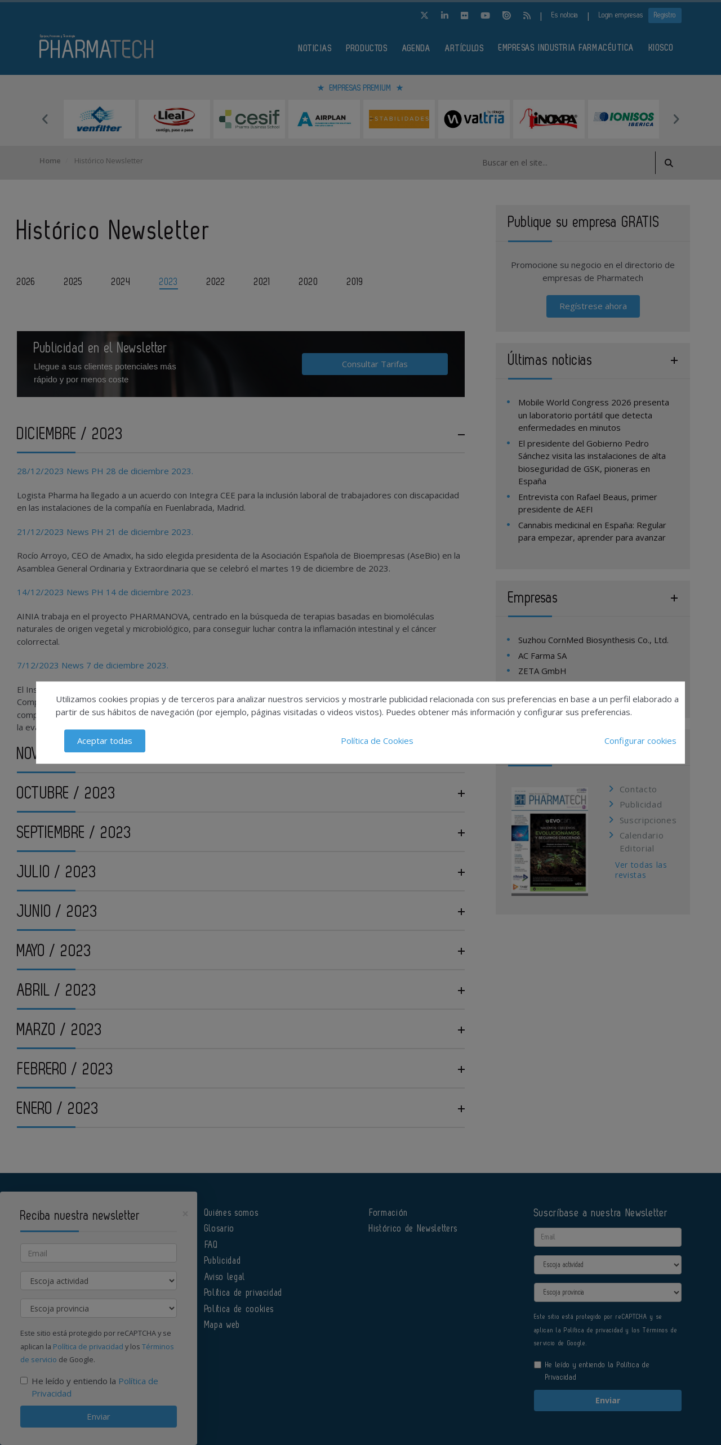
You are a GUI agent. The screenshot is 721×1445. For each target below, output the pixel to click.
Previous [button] (45, 118)
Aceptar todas (104, 740)
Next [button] (676, 118)
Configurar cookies (640, 740)
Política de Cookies (377, 740)
